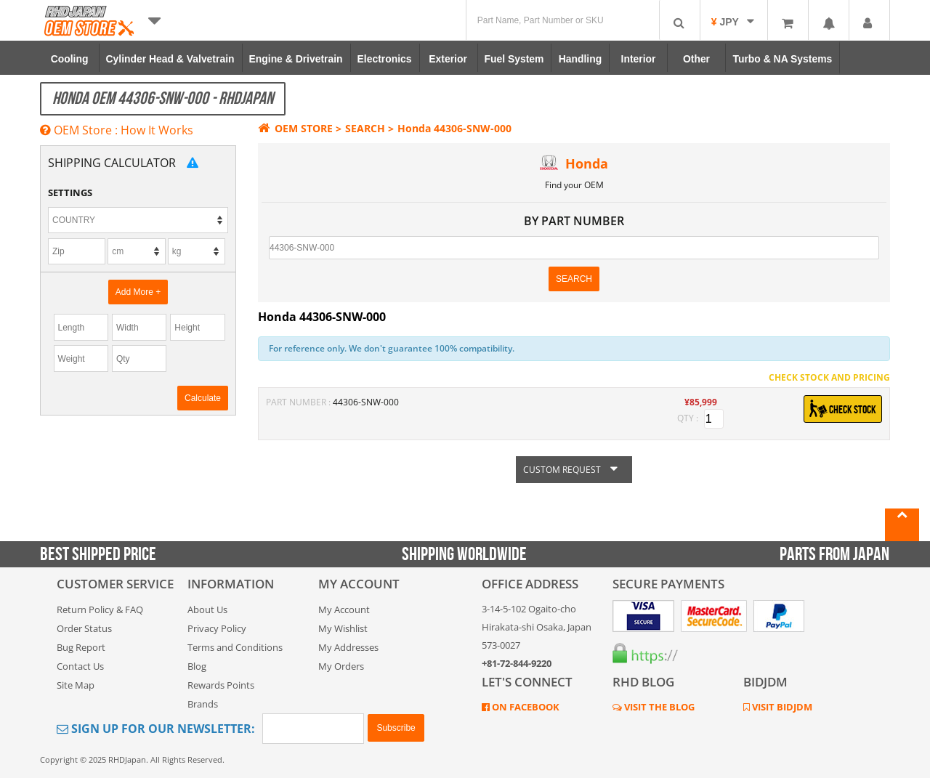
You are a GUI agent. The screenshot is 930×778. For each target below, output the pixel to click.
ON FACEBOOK (524, 706)
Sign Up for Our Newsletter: (156, 729)
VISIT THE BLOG (658, 706)
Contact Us (80, 666)
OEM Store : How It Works (116, 130)
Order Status (84, 628)
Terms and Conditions (235, 647)
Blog (196, 666)
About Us (207, 609)
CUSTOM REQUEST (574, 469)
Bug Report (81, 647)
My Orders (341, 666)
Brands (202, 703)
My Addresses (348, 647)
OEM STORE (295, 128)
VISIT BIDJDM (781, 706)
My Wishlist (343, 628)
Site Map (75, 685)
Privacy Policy (216, 628)
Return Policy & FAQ (100, 609)
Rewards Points (220, 685)
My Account (344, 609)
